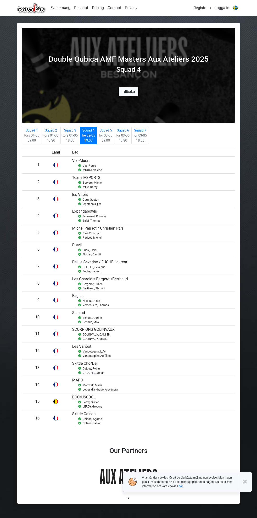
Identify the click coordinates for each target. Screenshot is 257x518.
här (181, 486)
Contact (114, 8)
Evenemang (60, 8)
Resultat (81, 8)
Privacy (131, 8)
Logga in (222, 8)
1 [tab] (128, 498)
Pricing (98, 8)
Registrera (202, 8)
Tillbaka (128, 91)
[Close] (245, 482)
